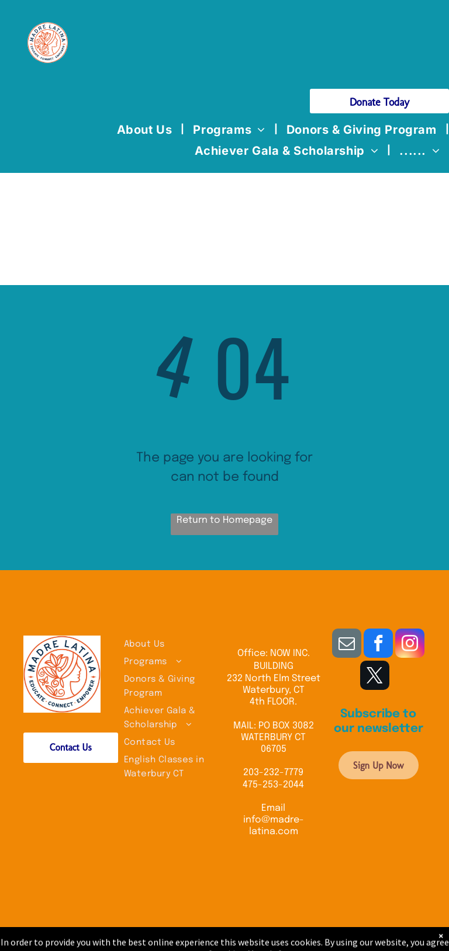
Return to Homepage (224, 520)
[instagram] (409, 645)
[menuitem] (146, 129)
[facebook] (378, 645)
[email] (346, 645)
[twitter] (374, 677)
